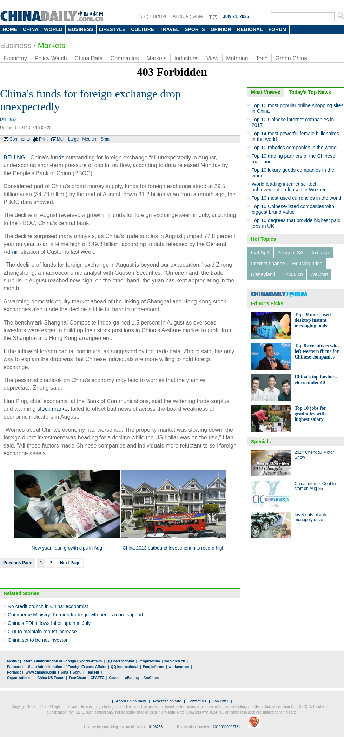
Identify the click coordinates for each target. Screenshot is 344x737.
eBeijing (132, 678)
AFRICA (180, 16)
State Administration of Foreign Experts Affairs (63, 661)
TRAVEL (169, 29)
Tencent (92, 672)
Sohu (77, 672)
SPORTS (195, 29)
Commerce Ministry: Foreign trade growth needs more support (75, 614)
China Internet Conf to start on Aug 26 (315, 486)
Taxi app (320, 252)
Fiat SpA (260, 252)
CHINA (30, 29)
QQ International (120, 661)
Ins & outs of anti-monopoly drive (311, 517)
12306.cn (293, 274)
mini (16, 252)
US (142, 16)
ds (61, 158)
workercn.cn (174, 661)
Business (15, 45)
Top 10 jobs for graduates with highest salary (310, 413)
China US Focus (50, 678)
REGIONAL (250, 29)
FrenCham (77, 678)
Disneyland (263, 274)
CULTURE (142, 29)
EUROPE (159, 16)
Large (73, 139)
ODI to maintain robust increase (42, 631)
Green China (291, 58)
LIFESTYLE (112, 29)
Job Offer (220, 701)
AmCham (151, 678)
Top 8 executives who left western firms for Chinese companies (317, 351)
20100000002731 (226, 727)
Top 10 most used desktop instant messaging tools (313, 320)
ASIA (198, 16)
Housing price (307, 263)
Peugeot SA (290, 252)
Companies (125, 58)
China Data (89, 58)
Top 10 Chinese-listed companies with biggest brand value (293, 209)
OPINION (221, 29)
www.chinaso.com (41, 672)
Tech (261, 58)
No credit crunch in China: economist (48, 606)
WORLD (53, 29)
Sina (64, 672)
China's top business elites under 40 (316, 379)
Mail (61, 139)
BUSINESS (80, 29)
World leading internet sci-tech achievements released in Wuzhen (289, 186)
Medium (89, 139)
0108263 (156, 727)
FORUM (277, 29)
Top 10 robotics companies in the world (294, 147)
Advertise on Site (166, 701)
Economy (15, 58)
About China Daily (131, 701)
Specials (261, 441)
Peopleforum (149, 661)
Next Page (70, 562)
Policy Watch (51, 58)
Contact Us (196, 701)
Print (43, 139)
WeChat (319, 274)
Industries (186, 58)
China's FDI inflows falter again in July (49, 623)
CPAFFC (98, 678)
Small (106, 139)
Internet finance (268, 263)
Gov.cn (115, 678)
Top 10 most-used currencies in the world (296, 198)
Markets (51, 45)
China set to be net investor (37, 640)
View (212, 58)
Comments (19, 139)
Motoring (237, 58)
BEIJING (14, 158)
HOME (9, 29)
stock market (53, 409)
